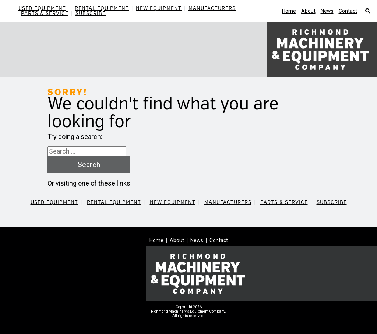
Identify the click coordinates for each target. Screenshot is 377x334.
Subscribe (90, 13)
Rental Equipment (102, 8)
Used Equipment (42, 8)
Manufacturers (212, 8)
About (308, 11)
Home (289, 11)
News (327, 11)
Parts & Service (44, 13)
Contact (348, 11)
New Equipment (159, 8)
